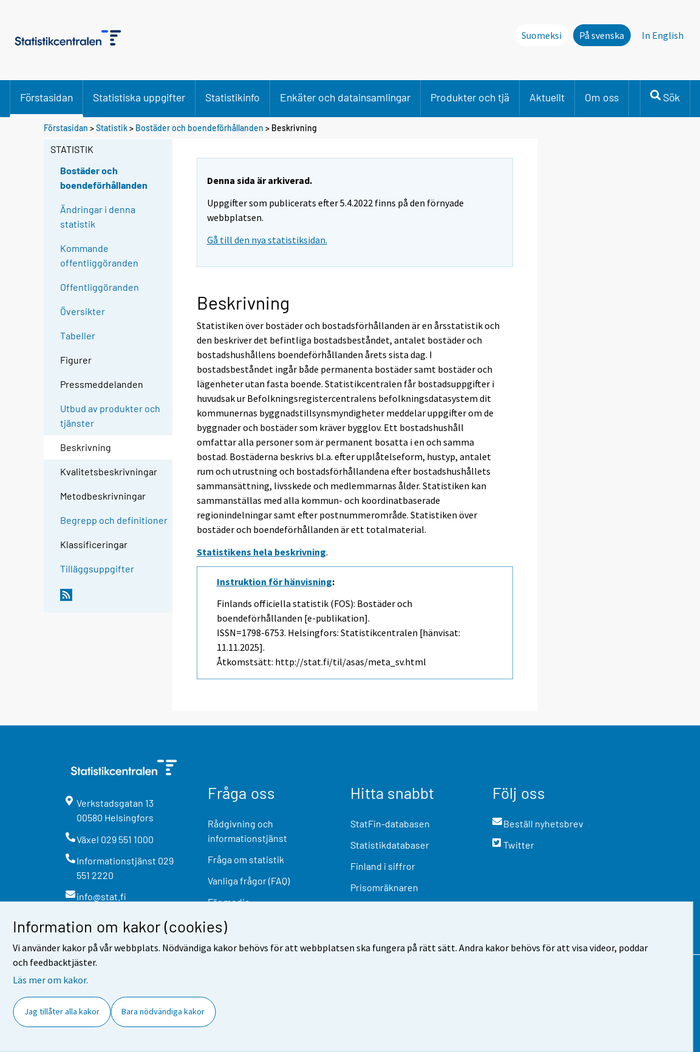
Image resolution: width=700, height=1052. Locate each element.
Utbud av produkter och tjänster (110, 415)
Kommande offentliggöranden (99, 255)
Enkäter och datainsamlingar (345, 97)
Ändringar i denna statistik (97, 216)
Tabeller (77, 335)
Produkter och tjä (469, 97)
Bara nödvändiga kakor (163, 1011)
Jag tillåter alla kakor (62, 1011)
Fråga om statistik (246, 859)
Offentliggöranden (99, 287)
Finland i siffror (382, 866)
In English (663, 35)
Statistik (111, 128)
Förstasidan (46, 97)
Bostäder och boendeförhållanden (199, 128)
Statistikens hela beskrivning (261, 552)
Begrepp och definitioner (114, 520)
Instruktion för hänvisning (274, 581)
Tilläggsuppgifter (97, 568)
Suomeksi (542, 35)
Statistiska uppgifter (139, 97)
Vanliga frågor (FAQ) (249, 880)
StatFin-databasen (390, 823)
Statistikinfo (232, 97)
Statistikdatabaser (389, 844)
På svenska (601, 35)
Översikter (82, 311)
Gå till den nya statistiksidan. (267, 240)
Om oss (602, 97)
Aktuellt (547, 97)
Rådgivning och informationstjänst (247, 831)
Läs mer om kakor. (50, 980)
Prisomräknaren (384, 887)
